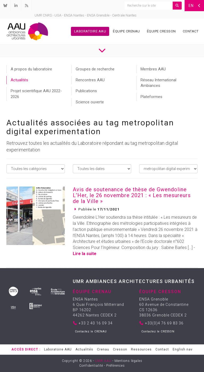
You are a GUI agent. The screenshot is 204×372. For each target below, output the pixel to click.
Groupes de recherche (95, 69)
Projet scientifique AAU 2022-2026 (36, 93)
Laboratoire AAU (90, 31)
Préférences (115, 365)
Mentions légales (128, 361)
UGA (57, 15)
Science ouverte (90, 102)
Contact (191, 31)
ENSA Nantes (74, 15)
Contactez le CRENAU (91, 331)
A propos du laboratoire (31, 69)
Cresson (120, 349)
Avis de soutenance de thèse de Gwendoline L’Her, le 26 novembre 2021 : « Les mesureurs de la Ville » (132, 195)
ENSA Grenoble (98, 15)
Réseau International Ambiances (158, 83)
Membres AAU (153, 69)
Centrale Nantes (124, 15)
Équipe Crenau (126, 31)
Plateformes (151, 96)
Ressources (141, 349)
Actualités (19, 80)
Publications (86, 90)
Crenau (103, 349)
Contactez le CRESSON (158, 331)
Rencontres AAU (90, 80)
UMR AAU (103, 361)
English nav (183, 349)
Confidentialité (91, 365)
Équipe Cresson (161, 31)
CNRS (47, 15)
